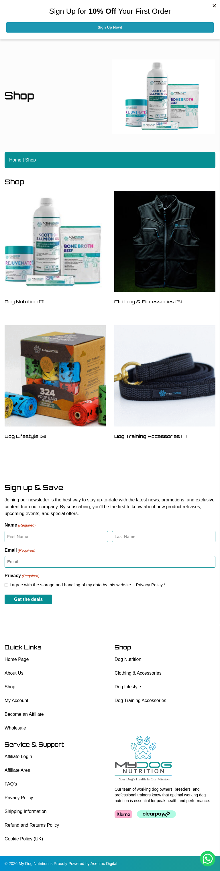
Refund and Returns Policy (32, 825)
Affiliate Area (17, 770)
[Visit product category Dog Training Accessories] (164, 383)
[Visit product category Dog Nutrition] (55, 249)
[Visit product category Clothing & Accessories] (164, 249)
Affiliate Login (18, 756)
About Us (14, 673)
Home (15, 160)
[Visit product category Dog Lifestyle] (55, 383)
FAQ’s (11, 784)
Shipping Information (26, 811)
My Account (16, 700)
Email (20, 550)
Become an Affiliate (24, 714)
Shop (10, 686)
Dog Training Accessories (140, 700)
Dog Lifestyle (128, 686)
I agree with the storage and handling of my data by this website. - (87, 584)
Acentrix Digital (104, 863)
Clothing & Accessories (138, 673)
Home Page (17, 659)
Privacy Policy (149, 584)
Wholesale (15, 727)
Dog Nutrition (128, 659)
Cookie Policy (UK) (24, 838)
